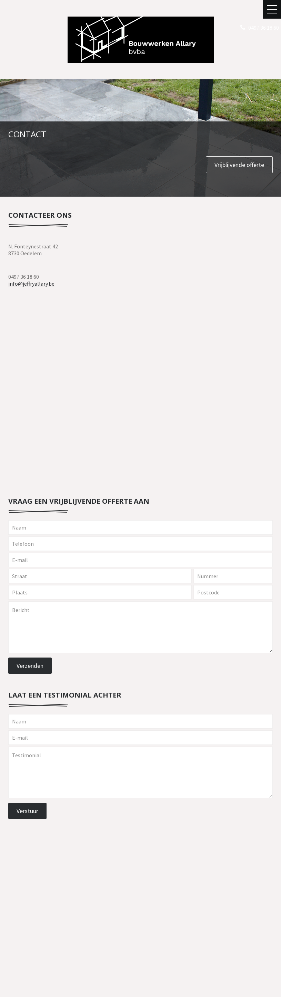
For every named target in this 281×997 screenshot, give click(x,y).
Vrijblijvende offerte (239, 165)
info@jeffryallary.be (31, 283)
